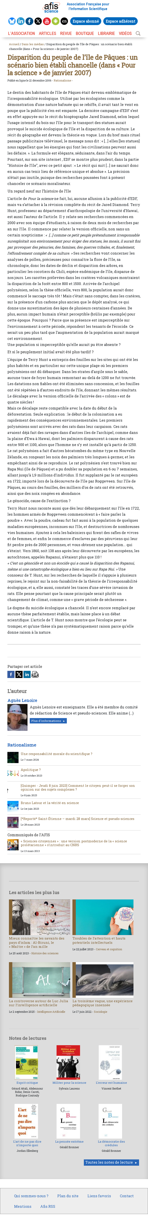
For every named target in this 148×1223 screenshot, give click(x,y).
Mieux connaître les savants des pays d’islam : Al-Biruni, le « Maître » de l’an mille (36, 942)
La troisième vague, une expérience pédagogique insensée (102, 1003)
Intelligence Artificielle (51, 1011)
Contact (127, 1195)
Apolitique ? (31, 770)
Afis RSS (47, 1206)
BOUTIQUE (85, 33)
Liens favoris (99, 1195)
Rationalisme (62, 80)
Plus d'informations (46, 721)
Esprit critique (27, 1083)
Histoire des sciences (45, 953)
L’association (21, 33)
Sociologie (100, 1011)
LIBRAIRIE (106, 33)
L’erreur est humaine (111, 1083)
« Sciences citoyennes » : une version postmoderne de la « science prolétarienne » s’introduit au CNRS (74, 843)
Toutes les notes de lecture (109, 1162)
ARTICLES (47, 33)
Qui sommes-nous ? (31, 1195)
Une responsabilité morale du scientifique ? (56, 754)
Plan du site (67, 1195)
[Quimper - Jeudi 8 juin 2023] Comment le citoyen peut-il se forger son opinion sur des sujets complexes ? (78, 787)
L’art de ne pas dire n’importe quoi (27, 1143)
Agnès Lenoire (22, 700)
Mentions (22, 1206)
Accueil (14, 44)
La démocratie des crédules (111, 1143)
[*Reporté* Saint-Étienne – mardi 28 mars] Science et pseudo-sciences (77, 819)
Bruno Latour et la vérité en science (50, 803)
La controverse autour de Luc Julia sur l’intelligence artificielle (38, 1003)
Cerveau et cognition (109, 949)
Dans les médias (33, 44)
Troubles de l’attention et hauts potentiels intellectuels (98, 940)
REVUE (66, 33)
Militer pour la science (69, 1083)
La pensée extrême (69, 1141)
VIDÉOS (125, 33)
